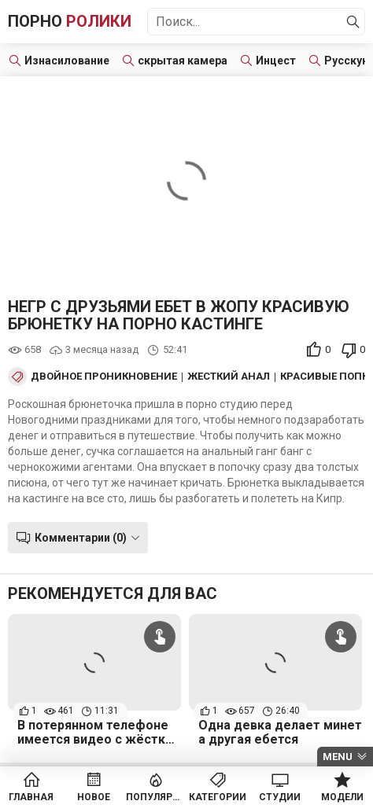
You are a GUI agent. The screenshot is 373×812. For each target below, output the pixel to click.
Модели (342, 797)
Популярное (155, 797)
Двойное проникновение (104, 376)
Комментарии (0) (81, 537)
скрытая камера (182, 60)
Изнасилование (66, 60)
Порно (69, 21)
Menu (338, 756)
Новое (93, 797)
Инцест (276, 60)
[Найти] (353, 22)
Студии (280, 797)
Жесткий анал (228, 376)
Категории (217, 797)
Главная (31, 797)
